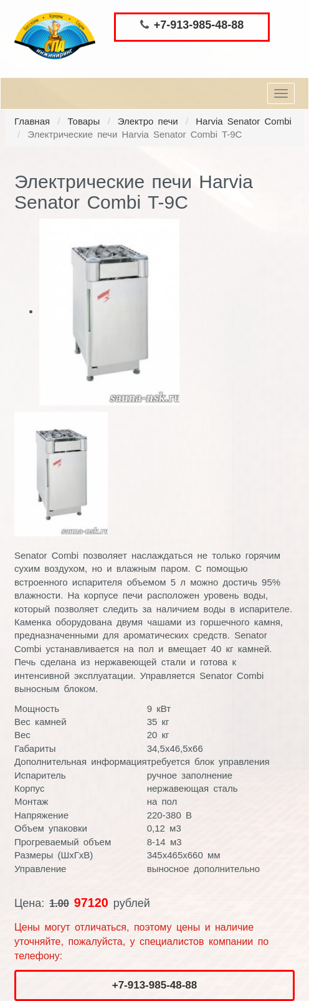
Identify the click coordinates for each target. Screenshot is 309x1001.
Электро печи (148, 121)
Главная (32, 121)
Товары (84, 121)
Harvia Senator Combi (244, 121)
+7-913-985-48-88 (199, 25)
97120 (91, 902)
